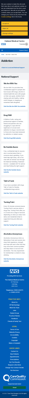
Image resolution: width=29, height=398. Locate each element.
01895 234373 (18, 290)
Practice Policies (14, 316)
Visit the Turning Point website (13, 225)
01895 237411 (15, 292)
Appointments (14, 357)
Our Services (14, 370)
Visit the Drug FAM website (12, 138)
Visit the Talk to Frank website (13, 193)
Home (2, 54)
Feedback (14, 318)
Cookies (14, 337)
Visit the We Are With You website (14, 106)
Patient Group (14, 313)
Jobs (14, 310)
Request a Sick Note (14, 365)
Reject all (5, 28)
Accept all (5, 23)
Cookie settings (6, 17)
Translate (23, 44)
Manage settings (7, 33)
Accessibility (14, 335)
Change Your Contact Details (14, 367)
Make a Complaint (14, 343)
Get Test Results (14, 362)
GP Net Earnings (14, 305)
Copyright (14, 340)
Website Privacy (14, 332)
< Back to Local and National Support (13, 67)
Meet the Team (14, 307)
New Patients (14, 354)
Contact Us (14, 351)
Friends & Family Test (14, 321)
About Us (15, 302)
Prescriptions (14, 359)
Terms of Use (14, 329)
